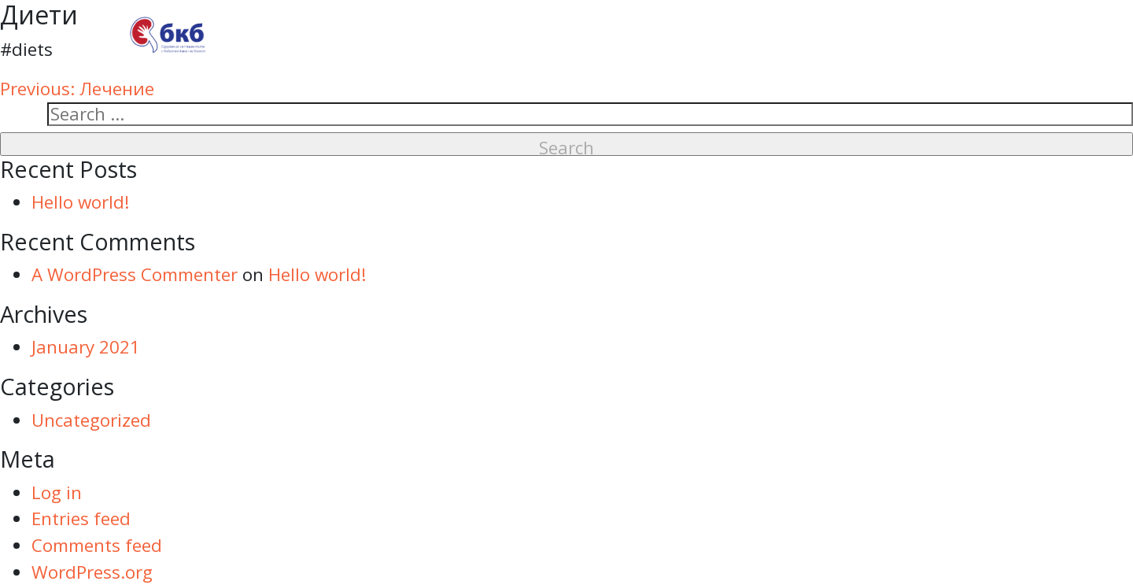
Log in (56, 492)
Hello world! (80, 202)
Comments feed (96, 545)
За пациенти (697, 34)
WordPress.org (92, 572)
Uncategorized (91, 420)
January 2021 (85, 347)
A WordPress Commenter (134, 274)
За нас (570, 34)
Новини (833, 34)
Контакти (951, 34)
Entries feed (81, 518)
